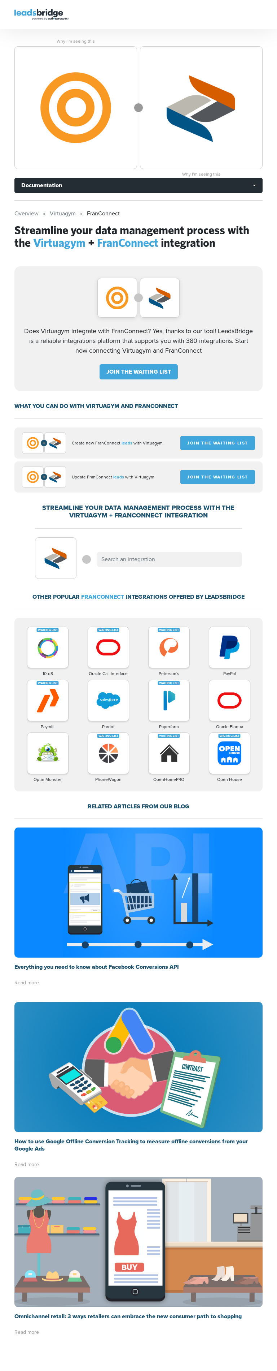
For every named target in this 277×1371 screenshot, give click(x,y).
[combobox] (169, 559)
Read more (26, 983)
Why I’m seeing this (76, 41)
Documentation (41, 185)
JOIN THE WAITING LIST (138, 372)
